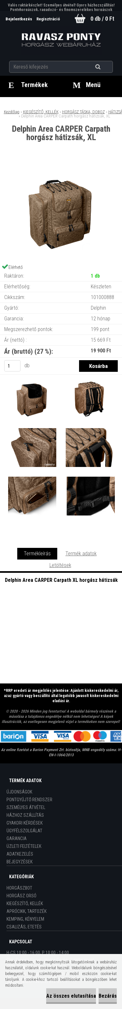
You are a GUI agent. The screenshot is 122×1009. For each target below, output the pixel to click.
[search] (106, 67)
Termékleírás (37, 553)
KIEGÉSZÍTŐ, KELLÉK (41, 111)
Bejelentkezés (19, 19)
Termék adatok (81, 553)
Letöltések (60, 565)
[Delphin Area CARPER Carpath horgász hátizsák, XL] (61, 168)
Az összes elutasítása (71, 996)
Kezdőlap (12, 111)
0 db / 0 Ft (102, 18)
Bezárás (108, 996)
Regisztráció (48, 19)
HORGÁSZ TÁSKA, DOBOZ (83, 111)
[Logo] (61, 40)
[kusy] (12, 365)
